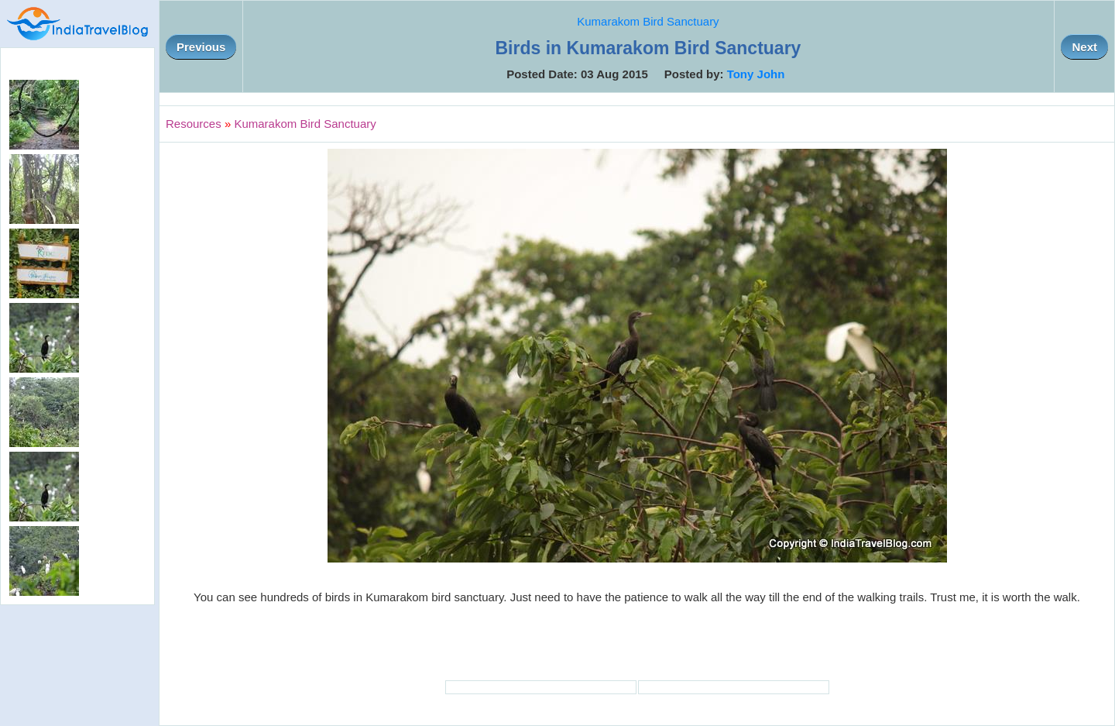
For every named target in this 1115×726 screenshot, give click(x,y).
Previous (201, 46)
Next (1084, 46)
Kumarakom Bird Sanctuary (648, 21)
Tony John (756, 74)
